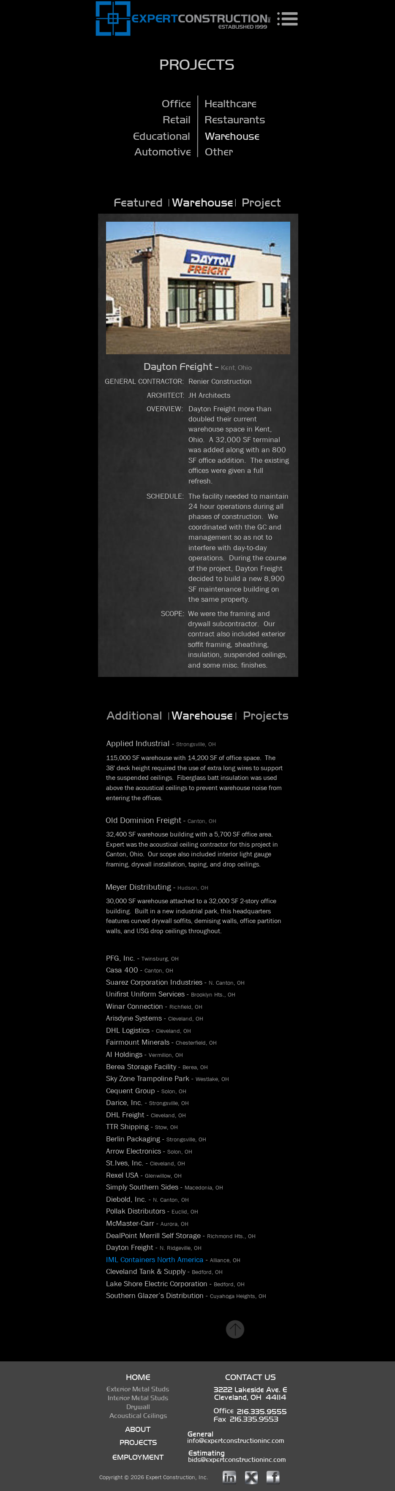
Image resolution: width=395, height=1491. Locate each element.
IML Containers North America (156, 1260)
